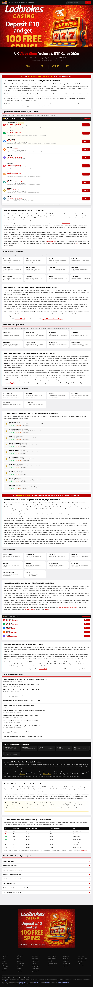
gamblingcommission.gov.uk (63, 982)
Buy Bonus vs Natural (52, 963)
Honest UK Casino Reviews (23, 495)
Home (14, 983)
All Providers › (20, 971)
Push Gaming (20, 965)
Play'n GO (19, 956)
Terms (20, 983)
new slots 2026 (43, 669)
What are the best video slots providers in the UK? (15, 888)
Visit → (86, 124)
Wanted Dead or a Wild (14, 429)
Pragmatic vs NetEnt (52, 956)
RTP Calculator (66, 960)
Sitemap (80, 963)
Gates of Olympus (13, 450)
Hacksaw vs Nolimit (52, 958)
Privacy (17, 983)
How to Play (65, 958)
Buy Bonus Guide (66, 963)
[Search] (75, 2)
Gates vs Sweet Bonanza (53, 955)
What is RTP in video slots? (10, 865)
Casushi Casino (35, 970)
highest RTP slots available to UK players (52, 319)
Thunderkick (19, 968)
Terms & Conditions (82, 958)
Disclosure (24, 983)
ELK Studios (19, 970)
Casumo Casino (35, 960)
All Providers (81, 965)
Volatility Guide (66, 956)
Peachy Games (35, 968)
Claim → (87, 619)
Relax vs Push (50, 961)
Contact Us (80, 961)
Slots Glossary (66, 961)
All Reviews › (35, 971)
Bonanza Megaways (14, 443)
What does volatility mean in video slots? (13, 874)
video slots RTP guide (20, 319)
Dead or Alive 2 (12, 422)
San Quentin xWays (14, 457)
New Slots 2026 (5, 966)
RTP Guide (65, 955)
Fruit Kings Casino (36, 966)
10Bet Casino (35, 958)
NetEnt (18, 958)
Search (88, 2)
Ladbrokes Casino (36, 955)
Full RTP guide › (83, 850)
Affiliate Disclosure (82, 960)
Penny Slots (4, 961)
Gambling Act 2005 (52, 241)
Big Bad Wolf (12, 485)
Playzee (33, 963)
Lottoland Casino (35, 961)
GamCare (22, 774)
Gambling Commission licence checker (67, 607)
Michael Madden (66, 966)
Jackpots (3, 960)
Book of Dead (12, 478)
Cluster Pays (4, 963)
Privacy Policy (81, 956)
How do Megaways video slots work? (12, 892)
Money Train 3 (12, 436)
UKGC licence (7, 980)
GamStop (77, 243)
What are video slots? (8, 861)
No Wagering (4, 968)
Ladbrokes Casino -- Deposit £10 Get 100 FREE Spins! (40, 76)
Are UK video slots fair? (9, 883)
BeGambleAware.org (29, 609)
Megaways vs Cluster (52, 960)
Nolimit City (19, 961)
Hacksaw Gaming (20, 960)
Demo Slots (4, 970)
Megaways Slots (5, 955)
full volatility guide (10, 383)
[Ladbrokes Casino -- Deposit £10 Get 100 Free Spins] (46, 26)
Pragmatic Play (20, 955)
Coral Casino (35, 956)
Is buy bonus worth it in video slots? (12, 879)
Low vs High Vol (51, 965)
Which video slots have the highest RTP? (13, 870)
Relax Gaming (20, 966)
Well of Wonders (13, 464)
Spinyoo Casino (35, 965)
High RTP (3, 958)
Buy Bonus (4, 956)
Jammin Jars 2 (12, 471)
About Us (80, 955)
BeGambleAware (47, 774)
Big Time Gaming (66, 223)
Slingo (3, 965)
